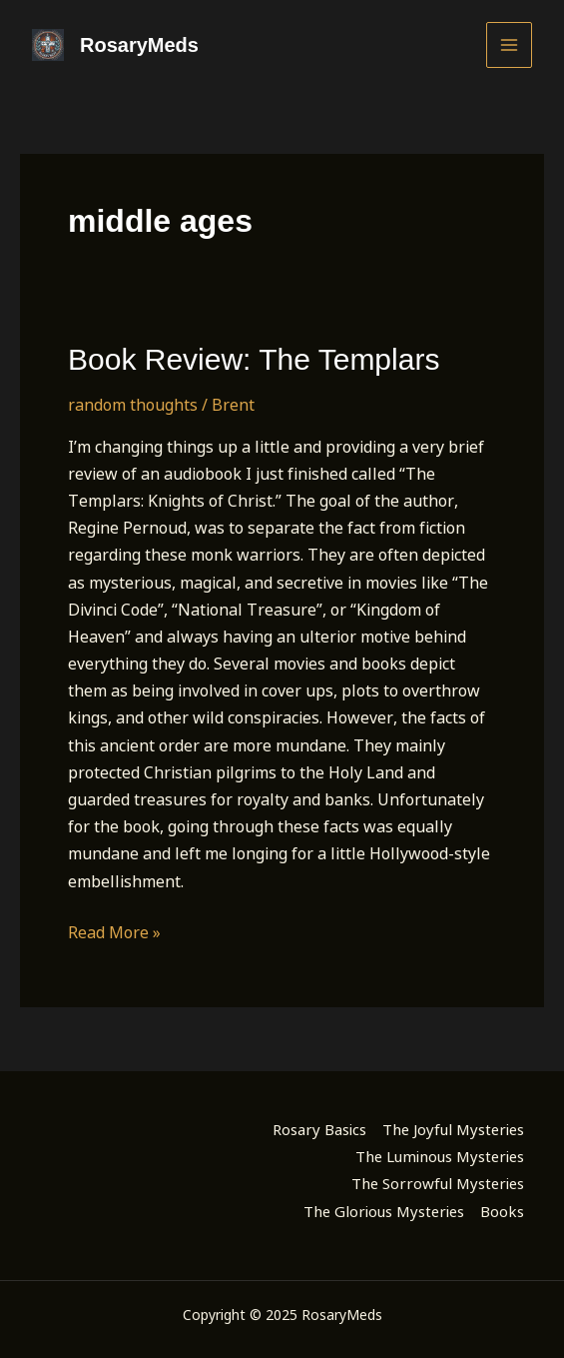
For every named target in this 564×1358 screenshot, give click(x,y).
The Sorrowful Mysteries (437, 1183)
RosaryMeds (139, 45)
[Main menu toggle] (509, 45)
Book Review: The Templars (253, 359)
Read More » (114, 932)
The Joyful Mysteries (453, 1129)
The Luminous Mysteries (439, 1156)
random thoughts (133, 405)
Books (502, 1211)
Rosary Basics (319, 1129)
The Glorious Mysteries (383, 1211)
